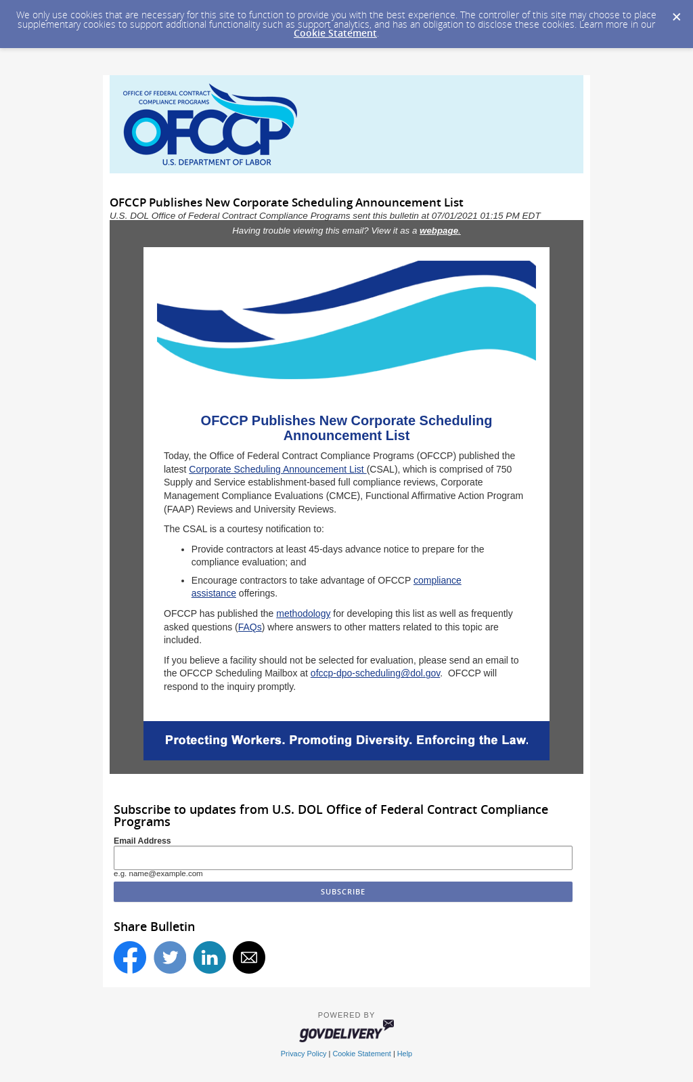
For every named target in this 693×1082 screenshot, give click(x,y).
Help (404, 1053)
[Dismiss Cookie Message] (676, 13)
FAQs (250, 627)
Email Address (142, 841)
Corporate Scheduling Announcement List (277, 469)
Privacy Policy (304, 1053)
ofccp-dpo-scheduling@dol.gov (375, 673)
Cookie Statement (335, 32)
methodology (303, 613)
